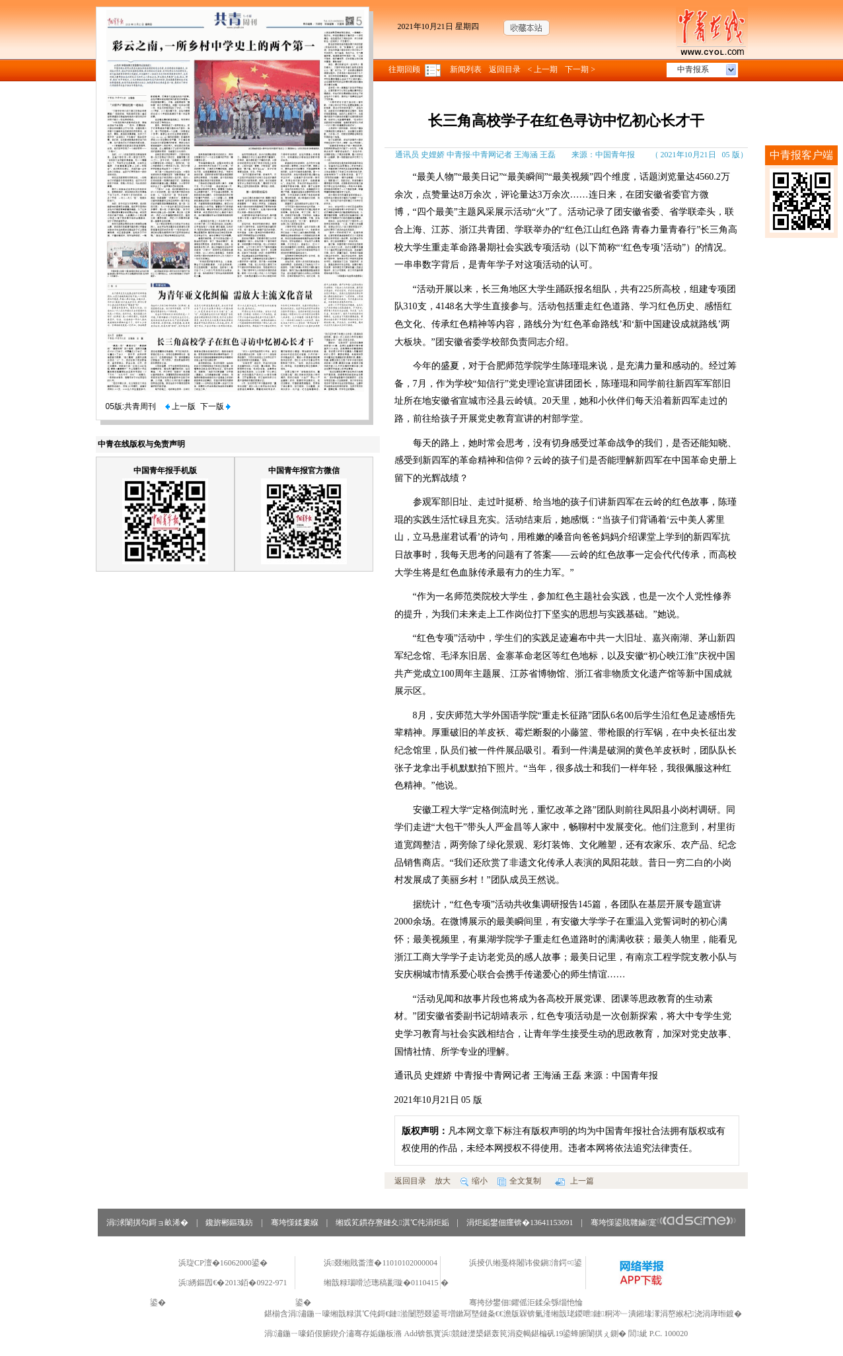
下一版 (215, 406)
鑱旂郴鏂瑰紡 (229, 1222)
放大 (443, 1181)
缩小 (474, 1181)
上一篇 (574, 1181)
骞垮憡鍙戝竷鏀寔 (664, 1222)
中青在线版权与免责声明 (141, 444)
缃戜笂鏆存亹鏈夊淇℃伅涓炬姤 (392, 1222)
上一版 (180, 406)
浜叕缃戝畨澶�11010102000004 (380, 1262)
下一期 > (580, 69)
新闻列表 (466, 69)
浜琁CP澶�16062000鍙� (223, 1262)
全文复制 (519, 1181)
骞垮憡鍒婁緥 (294, 1222)
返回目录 (505, 69)
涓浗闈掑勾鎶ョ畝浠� (147, 1222)
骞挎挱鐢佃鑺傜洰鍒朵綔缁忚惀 (526, 1302)
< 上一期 (543, 69)
